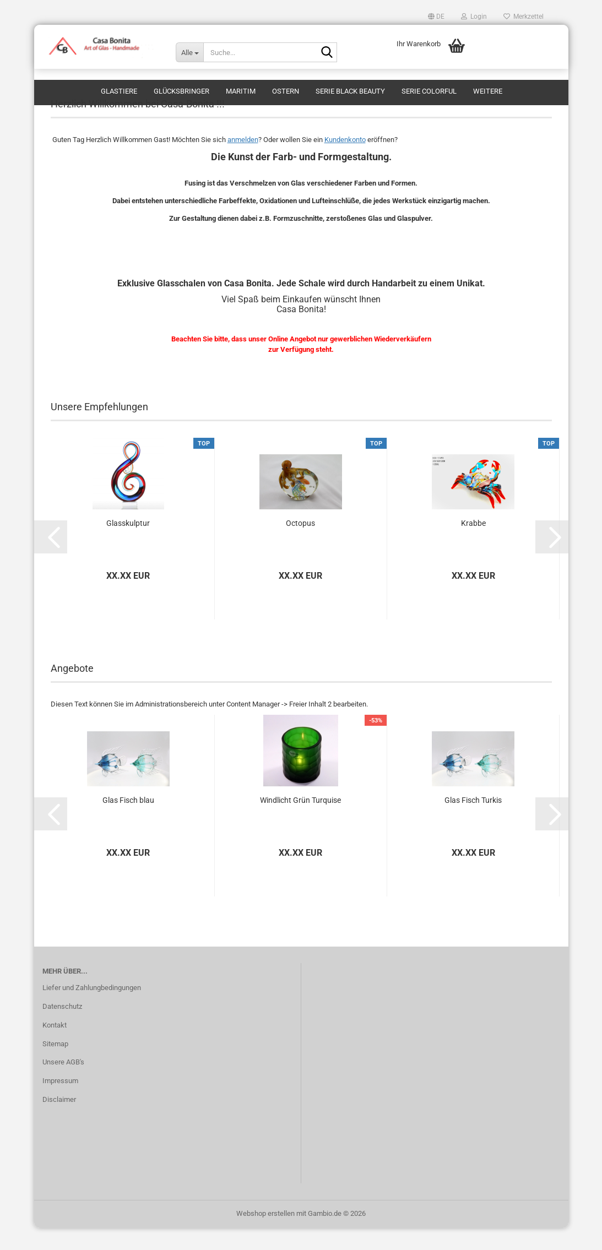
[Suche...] (189, 52)
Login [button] (474, 16)
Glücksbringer (181, 91)
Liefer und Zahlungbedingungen (91, 1010)
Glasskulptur (128, 545)
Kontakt (54, 1047)
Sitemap (55, 1066)
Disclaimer (59, 1121)
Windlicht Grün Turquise (300, 822)
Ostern (285, 91)
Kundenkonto (345, 161)
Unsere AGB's (63, 1084)
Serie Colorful (429, 91)
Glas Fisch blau (128, 822)
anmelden (242, 161)
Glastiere (119, 91)
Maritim (241, 91)
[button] (436, 16)
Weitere (487, 91)
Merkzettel (523, 16)
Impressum (60, 1103)
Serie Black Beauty (350, 91)
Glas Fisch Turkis (473, 822)
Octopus (300, 545)
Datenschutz (62, 1028)
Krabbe (473, 545)
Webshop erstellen (265, 1235)
